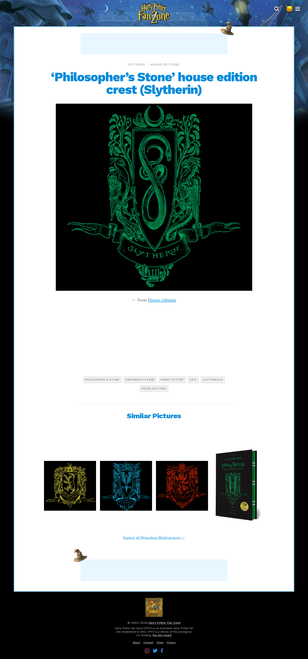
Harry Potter (172, 379)
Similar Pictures (154, 416)
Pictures (136, 64)
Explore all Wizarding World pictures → (154, 537)
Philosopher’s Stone (102, 379)
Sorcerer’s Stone (140, 379)
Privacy (171, 642)
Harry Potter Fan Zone (164, 623)
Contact (148, 642)
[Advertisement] (154, 44)
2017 (193, 379)
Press (160, 642)
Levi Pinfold (213, 379)
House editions (165, 64)
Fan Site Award (162, 635)
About (136, 642)
